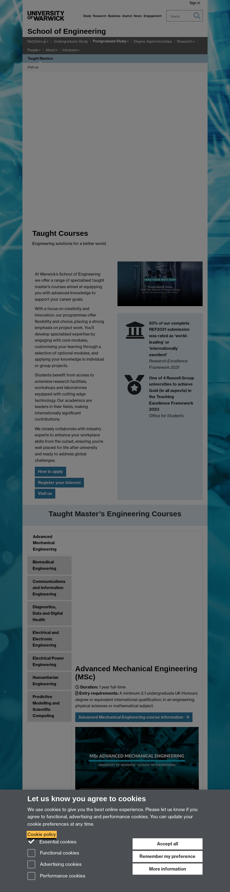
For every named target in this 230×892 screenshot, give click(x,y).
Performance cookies (56, 876)
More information (167, 869)
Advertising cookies (54, 864)
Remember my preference (167, 856)
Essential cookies (52, 841)
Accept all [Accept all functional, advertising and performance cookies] (167, 844)
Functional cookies (53, 853)
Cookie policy (41, 834)
